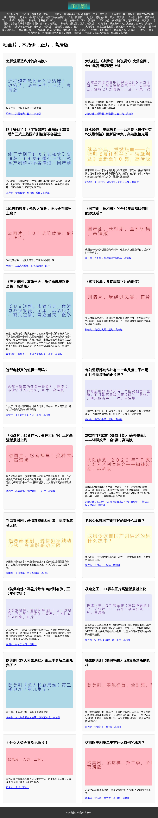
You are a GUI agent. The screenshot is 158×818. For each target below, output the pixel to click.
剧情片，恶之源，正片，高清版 (77, 23)
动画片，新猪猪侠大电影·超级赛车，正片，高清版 (81, 14)
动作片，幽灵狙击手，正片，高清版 (103, 419)
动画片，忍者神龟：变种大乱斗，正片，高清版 (30, 491)
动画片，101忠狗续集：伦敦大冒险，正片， (29, 266)
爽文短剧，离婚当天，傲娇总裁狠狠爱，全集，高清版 (34, 354)
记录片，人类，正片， (17, 787)
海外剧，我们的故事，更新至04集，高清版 (112, 29)
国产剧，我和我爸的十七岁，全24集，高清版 (27, 26)
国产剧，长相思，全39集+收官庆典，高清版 (108, 258)
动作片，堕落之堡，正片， (36, 14)
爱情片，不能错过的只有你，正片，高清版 (28, 415)
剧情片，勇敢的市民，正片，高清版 (105, 17)
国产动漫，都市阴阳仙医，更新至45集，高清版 (124, 20)
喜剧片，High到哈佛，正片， (21, 644)
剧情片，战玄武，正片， (68, 26)
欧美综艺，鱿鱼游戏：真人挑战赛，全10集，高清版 (125, 23)
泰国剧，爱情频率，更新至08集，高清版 (27, 573)
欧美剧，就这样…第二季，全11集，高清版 (107, 798)
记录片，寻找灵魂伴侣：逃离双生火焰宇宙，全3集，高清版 (51, 17)
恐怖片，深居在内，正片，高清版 (23, 113)
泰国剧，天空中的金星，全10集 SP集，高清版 (62, 29)
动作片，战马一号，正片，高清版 (77, 20)
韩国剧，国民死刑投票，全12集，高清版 (106, 32)
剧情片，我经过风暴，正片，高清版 (103, 329)
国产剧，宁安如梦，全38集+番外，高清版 (28, 192)
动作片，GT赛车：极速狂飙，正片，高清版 (107, 640)
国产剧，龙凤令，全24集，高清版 (102, 565)
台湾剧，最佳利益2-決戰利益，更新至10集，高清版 (112, 182)
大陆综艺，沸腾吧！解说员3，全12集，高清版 (109, 113)
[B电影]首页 (12, 14)
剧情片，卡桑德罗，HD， (42, 20)
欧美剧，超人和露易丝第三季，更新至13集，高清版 (33, 717)
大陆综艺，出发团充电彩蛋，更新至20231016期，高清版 (115, 26)
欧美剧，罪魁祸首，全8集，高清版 (103, 726)
